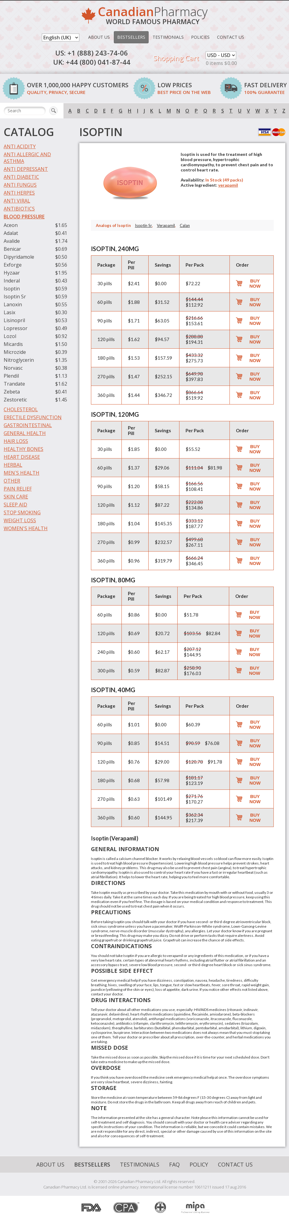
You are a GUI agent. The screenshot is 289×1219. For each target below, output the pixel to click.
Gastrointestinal (28, 425)
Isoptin (12, 288)
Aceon (11, 225)
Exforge (13, 264)
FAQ (174, 1164)
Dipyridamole (19, 257)
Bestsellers (131, 37)
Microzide (15, 352)
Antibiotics (19, 208)
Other (12, 480)
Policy (199, 1164)
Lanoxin (13, 304)
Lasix (9, 312)
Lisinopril (14, 320)
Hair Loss (16, 441)
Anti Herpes (19, 192)
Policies (200, 37)
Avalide (12, 241)
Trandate (14, 383)
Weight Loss (20, 520)
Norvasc (13, 368)
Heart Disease (22, 457)
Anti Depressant (26, 169)
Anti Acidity (20, 146)
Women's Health (26, 528)
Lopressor (15, 328)
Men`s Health (21, 472)
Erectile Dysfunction (33, 417)
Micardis (13, 344)
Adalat (11, 233)
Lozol (10, 336)
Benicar (12, 249)
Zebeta (12, 391)
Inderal (12, 280)
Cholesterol (21, 409)
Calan (185, 225)
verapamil (228, 185)
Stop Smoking (22, 512)
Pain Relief (18, 488)
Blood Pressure (24, 216)
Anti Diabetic (21, 177)
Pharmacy (153, 16)
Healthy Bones (23, 449)
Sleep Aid (15, 504)
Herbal (13, 465)
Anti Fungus (20, 185)
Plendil (11, 375)
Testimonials (168, 37)
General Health (25, 433)
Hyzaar (12, 272)
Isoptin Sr (15, 296)
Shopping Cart (176, 58)
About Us (99, 37)
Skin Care (16, 496)
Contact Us (230, 37)
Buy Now (255, 283)
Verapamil (166, 225)
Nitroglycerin (19, 360)
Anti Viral (17, 200)
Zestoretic (15, 399)
